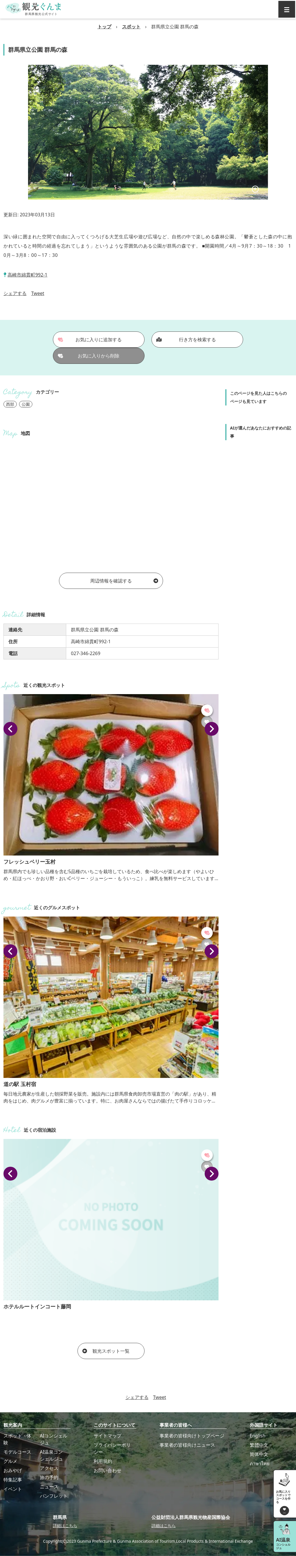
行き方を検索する (186, 339)
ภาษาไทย (259, 1463)
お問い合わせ (107, 1470)
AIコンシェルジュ (54, 1439)
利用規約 (103, 1461)
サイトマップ (107, 1436)
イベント (12, 1489)
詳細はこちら (65, 1525)
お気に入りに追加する (90, 339)
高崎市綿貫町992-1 (27, 275)
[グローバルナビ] (286, 9)
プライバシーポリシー (112, 1448)
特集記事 (12, 1479)
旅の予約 (49, 1477)
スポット (131, 26)
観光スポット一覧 (106, 1350)
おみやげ (12, 1470)
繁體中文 (259, 1445)
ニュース (49, 1486)
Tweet (37, 293)
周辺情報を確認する (124, 580)
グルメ (10, 1461)
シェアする (15, 293)
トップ (104, 26)
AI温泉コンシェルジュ (51, 1455)
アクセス (49, 1468)
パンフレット (54, 1496)
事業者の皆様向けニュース (187, 1445)
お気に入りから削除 (89, 355)
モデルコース (17, 1452)
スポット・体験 (17, 1439)
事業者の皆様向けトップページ (192, 1436)
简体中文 (259, 1454)
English (257, 1436)
